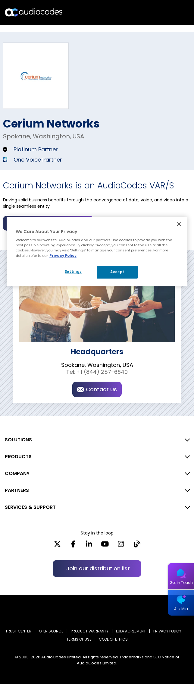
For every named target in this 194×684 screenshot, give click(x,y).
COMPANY (17, 473)
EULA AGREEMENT (131, 631)
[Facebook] (73, 546)
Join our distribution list (98, 568)
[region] (97, 251)
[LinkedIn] (89, 546)
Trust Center (18, 631)
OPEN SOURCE (51, 631)
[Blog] (137, 546)
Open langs (174, 12)
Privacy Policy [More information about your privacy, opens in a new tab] (63, 255)
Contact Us (97, 389)
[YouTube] (105, 546)
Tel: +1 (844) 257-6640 (97, 372)
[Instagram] (121, 546)
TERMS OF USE (79, 639)
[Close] (179, 224)
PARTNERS (17, 490)
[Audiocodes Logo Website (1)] (34, 12)
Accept (117, 272)
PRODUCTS (18, 456)
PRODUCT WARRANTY (89, 631)
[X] (57, 546)
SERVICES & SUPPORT (30, 507)
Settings (73, 271)
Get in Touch (181, 582)
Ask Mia (181, 608)
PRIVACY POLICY (167, 631)
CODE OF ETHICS (113, 639)
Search (163, 12)
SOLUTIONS (18, 439)
